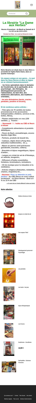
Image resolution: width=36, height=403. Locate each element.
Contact (31, 4)
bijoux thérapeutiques (24, 306)
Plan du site (16, 399)
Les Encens (21, 324)
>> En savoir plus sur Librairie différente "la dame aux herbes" (21, 183)
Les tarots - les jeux (23, 287)
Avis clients (29, 395)
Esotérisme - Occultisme (24, 342)
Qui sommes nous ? (8, 395)
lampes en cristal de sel (24, 214)
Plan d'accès (22, 395)
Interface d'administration (26, 399)
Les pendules (21, 269)
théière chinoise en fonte (25, 196)
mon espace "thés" (23, 232)
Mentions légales (8, 399)
